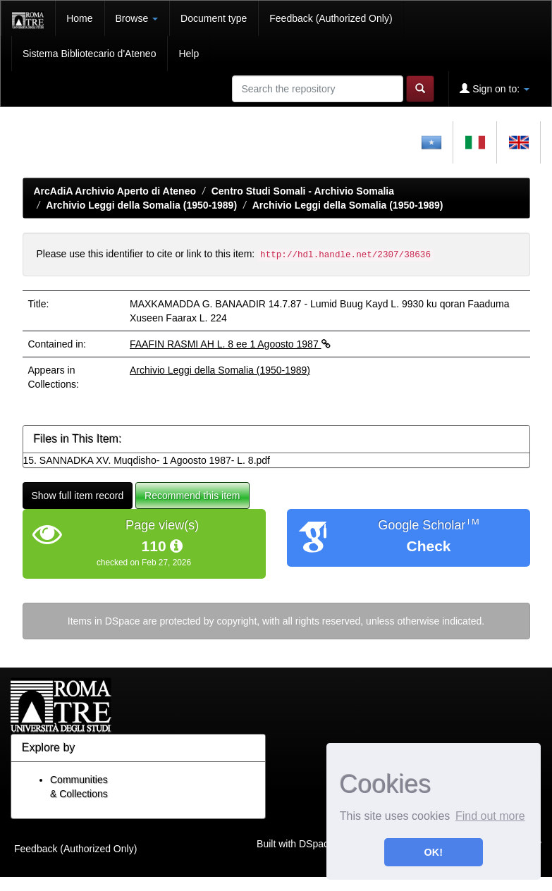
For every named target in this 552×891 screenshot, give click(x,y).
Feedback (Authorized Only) (330, 18)
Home (79, 18)
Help (188, 53)
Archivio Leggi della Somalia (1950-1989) (141, 205)
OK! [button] (433, 852)
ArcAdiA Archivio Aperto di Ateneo (115, 191)
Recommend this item (192, 495)
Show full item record (78, 495)
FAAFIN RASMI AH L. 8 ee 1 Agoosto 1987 (230, 344)
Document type (213, 18)
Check (428, 546)
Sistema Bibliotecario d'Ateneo (89, 53)
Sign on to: (494, 88)
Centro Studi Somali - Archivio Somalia (302, 191)
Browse (137, 18)
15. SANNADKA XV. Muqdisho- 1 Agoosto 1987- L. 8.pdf (146, 460)
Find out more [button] (490, 816)
